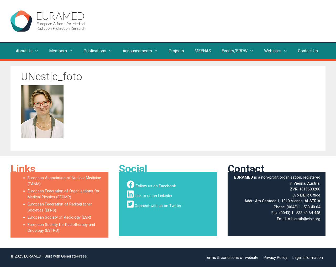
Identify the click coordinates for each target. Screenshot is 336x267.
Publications (100, 51)
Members (63, 51)
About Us (30, 51)
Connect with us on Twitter (158, 205)
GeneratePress (74, 256)
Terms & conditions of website (231, 257)
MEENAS (203, 50)
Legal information (307, 257)
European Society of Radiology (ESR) (59, 217)
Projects (176, 50)
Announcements (143, 51)
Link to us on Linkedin (153, 195)
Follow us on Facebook (156, 186)
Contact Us (308, 50)
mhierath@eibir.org (304, 218)
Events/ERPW (240, 51)
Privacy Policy (275, 257)
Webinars (278, 51)
